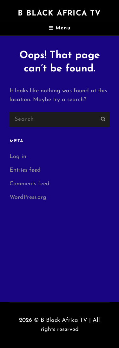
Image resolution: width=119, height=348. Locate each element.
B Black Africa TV (59, 13)
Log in (18, 157)
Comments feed (30, 184)
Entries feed (25, 170)
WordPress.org (28, 197)
